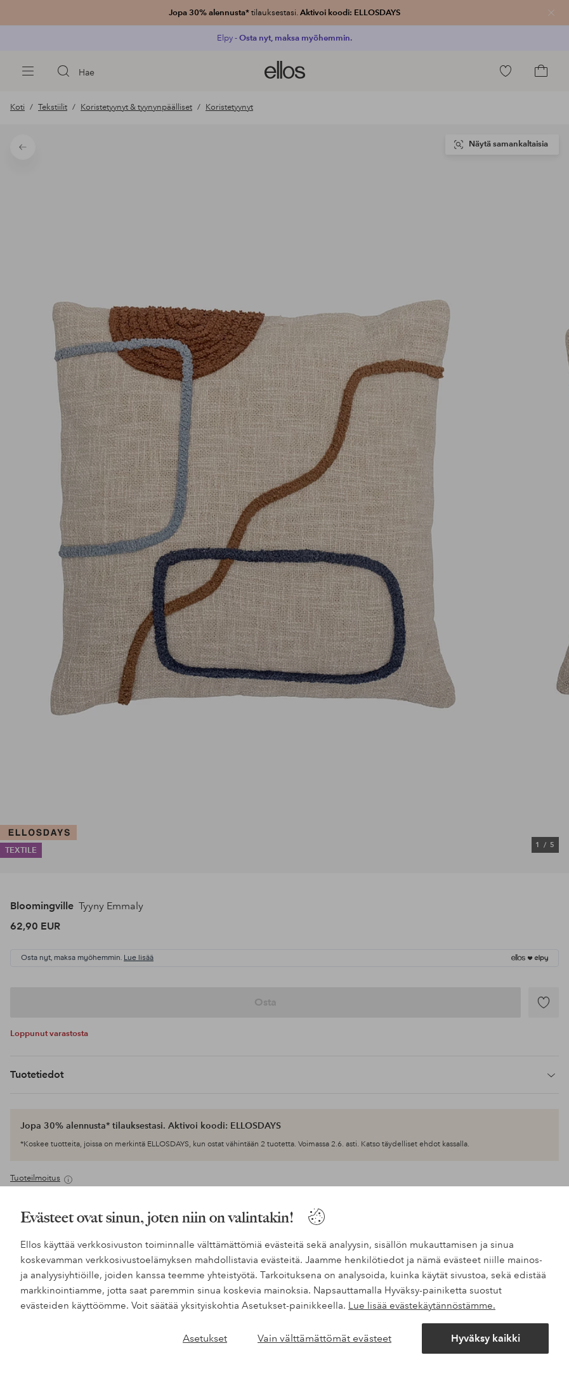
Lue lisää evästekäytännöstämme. (421, 1305)
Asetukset (205, 1338)
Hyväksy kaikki (485, 1338)
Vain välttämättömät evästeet (324, 1338)
